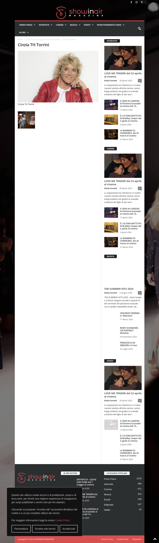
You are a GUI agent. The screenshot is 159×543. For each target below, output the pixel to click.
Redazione (136, 539)
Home (20, 39)
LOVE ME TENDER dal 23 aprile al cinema (123, 74)
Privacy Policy (107, 539)
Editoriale (108, 504)
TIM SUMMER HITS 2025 (118, 288)
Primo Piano (27, 25)
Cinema (61, 25)
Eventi (88, 25)
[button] (139, 28)
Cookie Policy (62, 520)
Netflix (107, 510)
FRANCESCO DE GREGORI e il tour (128, 344)
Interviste (45, 25)
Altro (24, 32)
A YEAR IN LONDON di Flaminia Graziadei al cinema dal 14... (130, 103)
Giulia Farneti (110, 80)
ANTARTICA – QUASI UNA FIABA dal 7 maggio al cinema (86, 482)
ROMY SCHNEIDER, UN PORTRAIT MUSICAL (129, 330)
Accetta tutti (68, 528)
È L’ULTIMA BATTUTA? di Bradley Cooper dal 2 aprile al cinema (131, 118)
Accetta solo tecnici (45, 528)
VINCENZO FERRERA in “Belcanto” (130, 314)
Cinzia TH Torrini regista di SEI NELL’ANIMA (43, 39)
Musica (75, 25)
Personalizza (21, 528)
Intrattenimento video (111, 25)
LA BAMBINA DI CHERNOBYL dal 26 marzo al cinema (129, 133)
